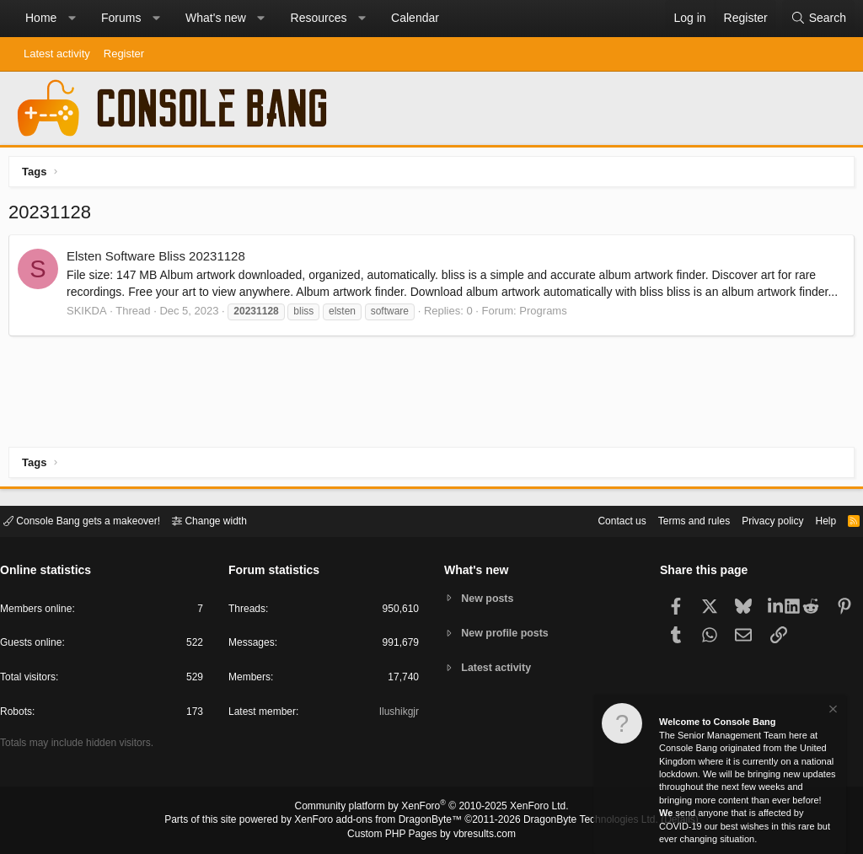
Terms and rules (673, 519)
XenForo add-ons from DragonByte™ (382, 821)
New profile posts (508, 632)
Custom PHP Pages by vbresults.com (431, 835)
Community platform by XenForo (431, 808)
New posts (490, 597)
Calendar (415, 17)
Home (40, 17)
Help (815, 519)
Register (124, 53)
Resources (319, 17)
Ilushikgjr (397, 714)
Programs (547, 331)
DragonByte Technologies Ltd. (578, 821)
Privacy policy (758, 519)
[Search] (818, 18)
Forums (121, 17)
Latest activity (57, 53)
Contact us (596, 519)
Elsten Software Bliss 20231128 (160, 260)
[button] (71, 18)
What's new (215, 17)
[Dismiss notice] (832, 711)
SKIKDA (91, 331)
